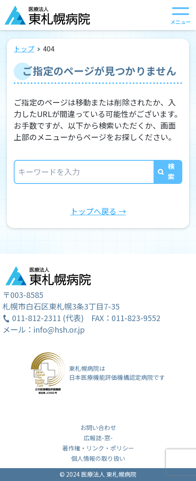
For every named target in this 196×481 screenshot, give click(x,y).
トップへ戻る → (98, 210)
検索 (171, 171)
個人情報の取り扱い (98, 458)
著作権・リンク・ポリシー (98, 448)
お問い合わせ (98, 427)
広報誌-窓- (98, 437)
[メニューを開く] (180, 15)
